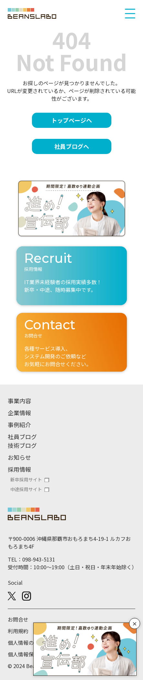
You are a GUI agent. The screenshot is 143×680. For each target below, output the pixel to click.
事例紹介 (19, 424)
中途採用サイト (26, 489)
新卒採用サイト (26, 479)
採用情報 (19, 469)
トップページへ (71, 120)
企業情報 (19, 412)
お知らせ (19, 457)
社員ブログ (22, 436)
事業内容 (19, 401)
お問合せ (18, 619)
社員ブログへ (71, 146)
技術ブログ (22, 445)
